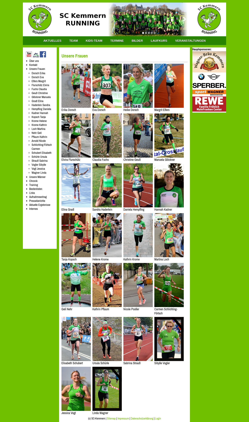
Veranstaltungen (190, 40)
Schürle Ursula (39, 157)
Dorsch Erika (38, 73)
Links (32, 193)
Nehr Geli (37, 133)
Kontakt (33, 65)
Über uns (34, 61)
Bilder (137, 40)
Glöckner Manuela (41, 97)
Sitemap (111, 418)
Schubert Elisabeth (41, 153)
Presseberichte (37, 201)
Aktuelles (52, 40)
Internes (33, 209)
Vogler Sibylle (39, 165)
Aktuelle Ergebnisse (39, 205)
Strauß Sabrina (40, 161)
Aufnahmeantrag (38, 197)
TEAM (73, 40)
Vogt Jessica (38, 169)
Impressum (123, 418)
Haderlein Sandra (41, 105)
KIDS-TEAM (94, 40)
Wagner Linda (39, 173)
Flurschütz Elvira (40, 85)
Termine (117, 40)
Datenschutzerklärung (142, 418)
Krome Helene (39, 121)
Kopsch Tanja (39, 117)
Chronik (33, 181)
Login (158, 418)
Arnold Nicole (39, 141)
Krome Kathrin (39, 125)
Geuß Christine (40, 93)
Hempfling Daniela (41, 109)
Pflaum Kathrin (39, 137)
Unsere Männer (37, 177)
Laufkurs (159, 40)
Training (33, 185)
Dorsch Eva (38, 77)
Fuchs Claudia (39, 89)
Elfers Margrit (39, 81)
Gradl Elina (37, 101)
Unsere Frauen (37, 69)
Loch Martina (38, 129)
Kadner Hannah (40, 113)
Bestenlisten (35, 189)
